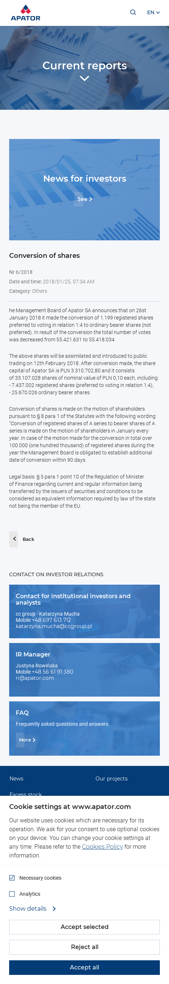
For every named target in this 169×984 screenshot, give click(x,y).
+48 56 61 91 (48, 672)
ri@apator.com (35, 678)
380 (68, 672)
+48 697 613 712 (51, 620)
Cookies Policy (102, 846)
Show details (28, 909)
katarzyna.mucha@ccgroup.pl (54, 626)
